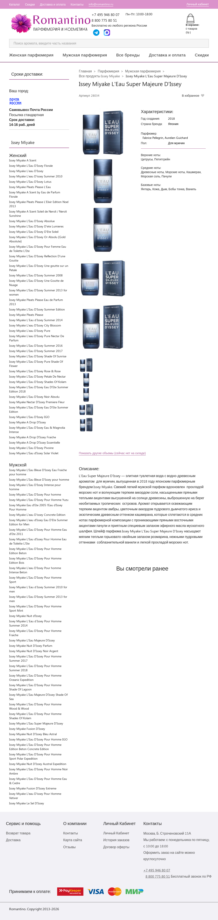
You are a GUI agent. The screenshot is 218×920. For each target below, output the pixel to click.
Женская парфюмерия (31, 55)
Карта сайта (72, 840)
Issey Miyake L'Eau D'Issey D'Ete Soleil (33, 232)
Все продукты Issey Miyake (99, 76)
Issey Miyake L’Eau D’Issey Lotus (30, 182)
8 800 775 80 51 (104, 20)
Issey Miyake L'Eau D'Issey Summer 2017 (36, 351)
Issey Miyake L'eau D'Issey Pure (29, 331)
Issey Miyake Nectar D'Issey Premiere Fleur (37, 402)
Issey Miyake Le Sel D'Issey (26, 803)
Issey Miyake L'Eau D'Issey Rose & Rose (35, 371)
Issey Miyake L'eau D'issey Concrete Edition (37, 515)
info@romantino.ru (101, 4)
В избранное (190, 95)
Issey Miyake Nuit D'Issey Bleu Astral (33, 734)
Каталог (14, 4)
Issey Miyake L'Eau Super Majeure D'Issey (36, 723)
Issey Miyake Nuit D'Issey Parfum (30, 646)
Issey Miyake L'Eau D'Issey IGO (29, 417)
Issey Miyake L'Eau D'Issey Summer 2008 (36, 275)
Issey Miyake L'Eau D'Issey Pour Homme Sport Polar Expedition (35, 756)
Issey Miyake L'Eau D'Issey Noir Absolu (34, 397)
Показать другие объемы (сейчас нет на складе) (112, 453)
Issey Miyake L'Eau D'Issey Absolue (32, 221)
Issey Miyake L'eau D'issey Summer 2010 (35, 176)
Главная (85, 71)
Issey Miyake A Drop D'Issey (27, 422)
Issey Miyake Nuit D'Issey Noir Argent (33, 651)
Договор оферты (116, 847)
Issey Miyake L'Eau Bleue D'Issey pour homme (39, 479)
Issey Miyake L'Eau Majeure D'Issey (32, 640)
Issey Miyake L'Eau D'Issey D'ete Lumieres (36, 226)
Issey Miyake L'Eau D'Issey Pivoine (31, 448)
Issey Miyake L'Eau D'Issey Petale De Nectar (37, 376)
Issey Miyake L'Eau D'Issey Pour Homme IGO (38, 739)
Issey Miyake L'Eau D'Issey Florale (31, 166)
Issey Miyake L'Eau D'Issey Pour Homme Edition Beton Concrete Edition (35, 747)
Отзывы (69, 847)
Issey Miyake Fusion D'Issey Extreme (32, 788)
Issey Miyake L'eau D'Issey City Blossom (35, 325)
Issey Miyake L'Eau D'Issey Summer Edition (37, 309)
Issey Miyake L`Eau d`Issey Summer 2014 (36, 320)
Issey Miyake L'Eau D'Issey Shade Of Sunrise (37, 356)
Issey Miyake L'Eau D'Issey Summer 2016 (36, 346)
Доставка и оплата (53, 4)
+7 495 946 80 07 (105, 14)
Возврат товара (18, 833)
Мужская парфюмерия (85, 55)
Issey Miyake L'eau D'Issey (26, 171)
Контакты (77, 4)
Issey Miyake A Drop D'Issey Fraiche (32, 437)
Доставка (13, 840)
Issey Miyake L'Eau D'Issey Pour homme (35, 494)
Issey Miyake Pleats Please (26, 315)
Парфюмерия (108, 71)
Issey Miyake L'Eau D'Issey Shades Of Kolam (37, 382)
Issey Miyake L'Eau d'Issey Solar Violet (33, 453)
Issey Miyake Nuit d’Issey (25, 616)
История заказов (116, 840)
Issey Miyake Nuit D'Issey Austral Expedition (37, 764)
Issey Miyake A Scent (22, 160)
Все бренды (128, 55)
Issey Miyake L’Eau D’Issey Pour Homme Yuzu (38, 500)
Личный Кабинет (116, 833)
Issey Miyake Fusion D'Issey (27, 729)
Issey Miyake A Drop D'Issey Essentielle (34, 442)
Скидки (30, 4)
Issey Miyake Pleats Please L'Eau (30, 187)
